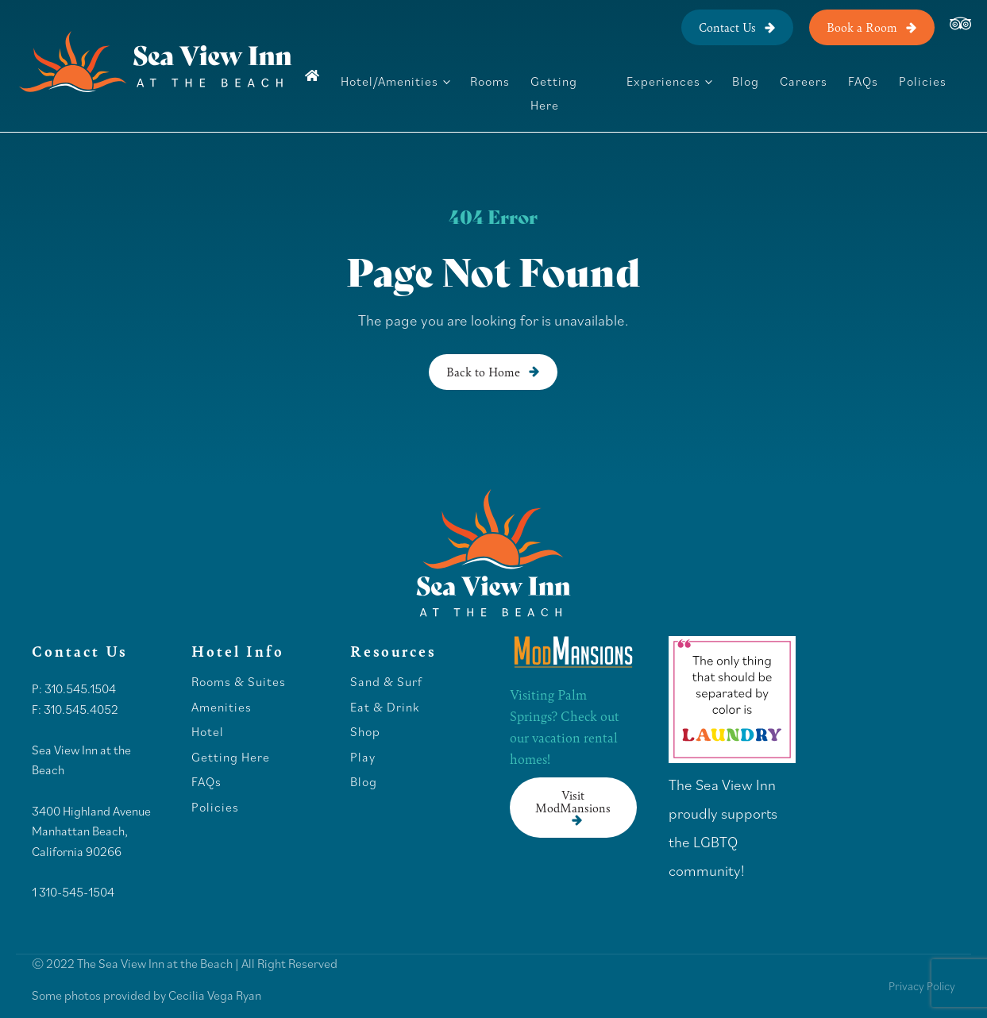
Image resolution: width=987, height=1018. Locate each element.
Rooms (490, 81)
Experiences (663, 81)
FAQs (863, 81)
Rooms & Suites (238, 682)
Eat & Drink (384, 707)
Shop (365, 732)
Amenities (221, 707)
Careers (803, 81)
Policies (923, 81)
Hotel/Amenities (389, 81)
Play (363, 757)
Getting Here (553, 93)
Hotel (209, 732)
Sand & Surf (386, 682)
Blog (745, 81)
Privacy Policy (922, 985)
